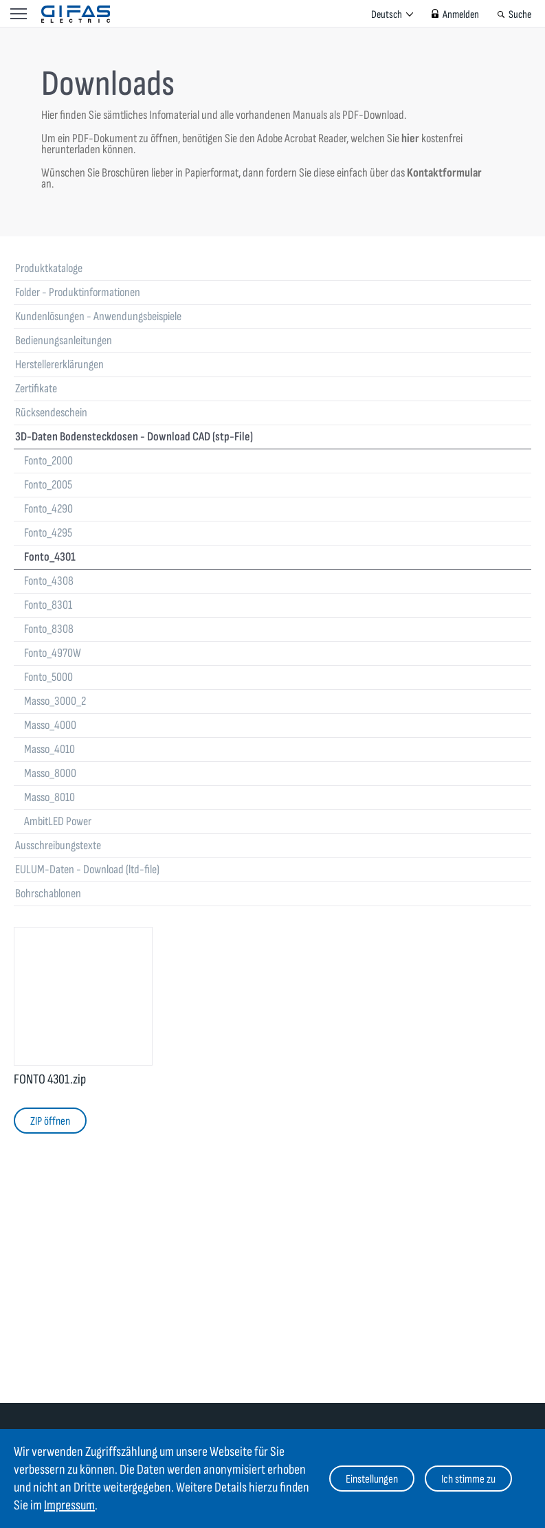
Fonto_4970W (52, 653)
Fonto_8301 (48, 605)
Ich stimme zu (468, 1479)
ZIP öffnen (50, 1121)
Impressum (69, 1505)
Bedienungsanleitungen (63, 340)
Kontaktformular (444, 173)
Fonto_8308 (49, 629)
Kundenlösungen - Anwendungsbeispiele (98, 316)
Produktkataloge (48, 268)
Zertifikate (36, 388)
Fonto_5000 (48, 677)
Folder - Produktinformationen (77, 292)
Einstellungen (372, 1479)
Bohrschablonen (48, 893)
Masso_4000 (50, 725)
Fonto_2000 (48, 460)
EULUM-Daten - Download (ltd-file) (87, 869)
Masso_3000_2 (55, 701)
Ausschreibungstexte (58, 845)
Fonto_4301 (50, 557)
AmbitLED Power (57, 821)
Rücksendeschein (51, 412)
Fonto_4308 (49, 581)
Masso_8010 (49, 797)
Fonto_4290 (48, 509)
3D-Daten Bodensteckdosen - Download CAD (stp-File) (134, 436)
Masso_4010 (49, 749)
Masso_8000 (50, 773)
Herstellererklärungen (59, 364)
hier (410, 138)
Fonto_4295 (48, 533)
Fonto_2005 (48, 484)
